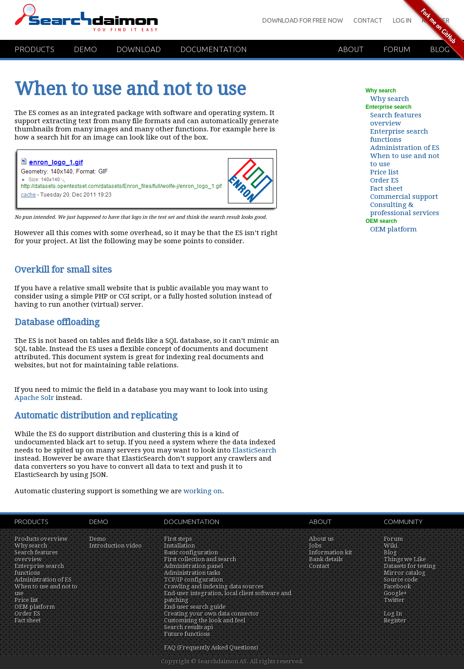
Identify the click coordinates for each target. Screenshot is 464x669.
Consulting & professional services (404, 209)
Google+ (395, 593)
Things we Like (405, 559)
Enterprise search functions (399, 135)
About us (321, 538)
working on (203, 491)
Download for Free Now (302, 20)
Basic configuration (191, 552)
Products (34, 49)
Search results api (188, 627)
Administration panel (193, 566)
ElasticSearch (254, 450)
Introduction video (115, 545)
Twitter (394, 600)
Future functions (187, 633)
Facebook (397, 586)
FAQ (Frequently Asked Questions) (211, 647)
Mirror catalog (404, 572)
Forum (393, 538)
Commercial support (404, 197)
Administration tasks (192, 572)
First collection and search (200, 559)
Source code (401, 579)
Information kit (330, 552)
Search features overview (395, 119)
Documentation (213, 49)
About (351, 49)
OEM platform (393, 229)
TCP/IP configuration (193, 579)
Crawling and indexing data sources (213, 586)
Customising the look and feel (204, 620)
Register (395, 620)
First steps (178, 538)
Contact (367, 20)
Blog (390, 552)
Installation (179, 545)
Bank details (326, 559)
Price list (384, 172)
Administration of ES (405, 148)
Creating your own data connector (211, 613)
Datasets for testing (410, 566)
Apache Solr (34, 398)
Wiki (390, 545)
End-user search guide (195, 606)
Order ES (384, 180)
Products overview (41, 538)
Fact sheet (386, 188)
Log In (393, 613)
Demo (85, 49)
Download (138, 49)
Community (403, 521)
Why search (389, 99)
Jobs (315, 545)
